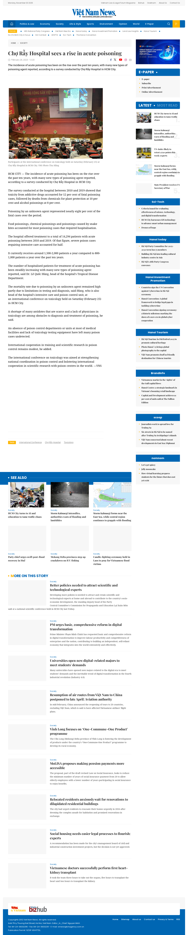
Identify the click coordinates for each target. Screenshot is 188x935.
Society (60, 23)
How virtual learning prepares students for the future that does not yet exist (158, 477)
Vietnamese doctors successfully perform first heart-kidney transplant (89, 870)
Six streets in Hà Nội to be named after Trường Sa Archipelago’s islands (158, 433)
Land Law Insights (130, 31)
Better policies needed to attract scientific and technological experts (84, 587)
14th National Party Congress (37, 31)
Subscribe (146, 83)
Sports (90, 23)
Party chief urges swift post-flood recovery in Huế (26, 558)
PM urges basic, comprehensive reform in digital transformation (86, 626)
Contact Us (175, 3)
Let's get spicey (148, 464)
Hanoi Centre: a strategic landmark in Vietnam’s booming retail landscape (159, 389)
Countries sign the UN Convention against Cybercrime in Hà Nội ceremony (157, 291)
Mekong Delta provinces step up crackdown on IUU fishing (68, 558)
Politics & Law (27, 23)
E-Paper (149, 23)
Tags (12, 442)
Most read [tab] (167, 105)
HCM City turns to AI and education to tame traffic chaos (25, 515)
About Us (163, 3)
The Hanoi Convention (86, 35)
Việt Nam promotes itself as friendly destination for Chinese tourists (158, 356)
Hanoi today (81, 31)
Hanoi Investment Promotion (104, 31)
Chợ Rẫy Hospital (53, 442)
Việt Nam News (94, 13)
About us (136, 919)
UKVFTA (54, 35)
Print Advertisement (151, 87)
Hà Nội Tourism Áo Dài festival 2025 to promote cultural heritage (159, 341)
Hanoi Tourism (150, 31)
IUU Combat (40, 35)
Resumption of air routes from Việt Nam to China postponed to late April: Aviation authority (86, 697)
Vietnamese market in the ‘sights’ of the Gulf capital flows (158, 381)
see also (19, 478)
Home (13, 43)
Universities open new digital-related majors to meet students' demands (85, 662)
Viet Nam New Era (63, 31)
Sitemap (125, 919)
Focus (13, 31)
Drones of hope (148, 227)
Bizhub (141, 3)
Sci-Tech (67, 35)
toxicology (69, 442)
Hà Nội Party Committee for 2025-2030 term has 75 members (157, 248)
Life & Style (75, 23)
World (136, 23)
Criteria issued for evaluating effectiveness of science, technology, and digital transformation (158, 212)
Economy (45, 23)
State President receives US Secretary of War (167, 186)
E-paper (146, 72)
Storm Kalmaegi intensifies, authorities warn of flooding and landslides (68, 517)
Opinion (123, 23)
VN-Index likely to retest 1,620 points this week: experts (164, 152)
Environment (106, 23)
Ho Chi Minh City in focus (19, 35)
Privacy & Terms (165, 919)
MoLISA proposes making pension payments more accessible (87, 765)
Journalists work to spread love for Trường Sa (157, 426)
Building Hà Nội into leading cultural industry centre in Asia (158, 256)
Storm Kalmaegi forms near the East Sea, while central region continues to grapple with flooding (112, 517)
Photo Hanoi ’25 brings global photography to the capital (155, 348)
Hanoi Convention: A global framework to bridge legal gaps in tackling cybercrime (157, 302)
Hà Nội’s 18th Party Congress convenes (155, 263)
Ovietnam (151, 3)
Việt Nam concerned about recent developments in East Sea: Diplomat (158, 441)
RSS (178, 919)
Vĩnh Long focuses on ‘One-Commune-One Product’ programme (89, 731)
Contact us (149, 919)
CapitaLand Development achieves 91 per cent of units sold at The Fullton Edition (158, 399)
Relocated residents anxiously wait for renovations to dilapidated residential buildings (89, 801)
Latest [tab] (145, 105)
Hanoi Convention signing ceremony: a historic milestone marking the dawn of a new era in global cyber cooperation (159, 315)
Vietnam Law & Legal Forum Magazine (118, 3)
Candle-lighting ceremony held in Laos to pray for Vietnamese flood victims (111, 560)
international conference (30, 442)
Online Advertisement (152, 91)
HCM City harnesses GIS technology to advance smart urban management (159, 221)
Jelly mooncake (148, 469)
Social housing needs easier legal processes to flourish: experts (90, 835)
